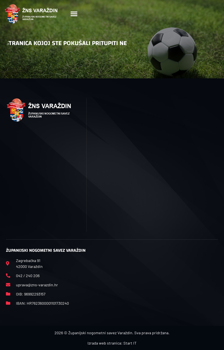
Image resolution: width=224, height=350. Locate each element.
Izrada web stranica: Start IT (112, 343)
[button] (74, 13)
